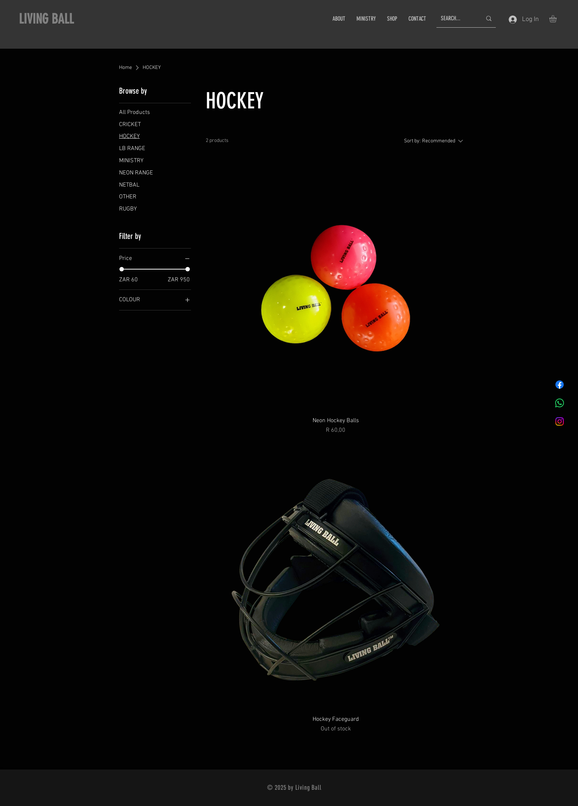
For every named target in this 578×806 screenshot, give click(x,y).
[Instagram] (559, 421)
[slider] (121, 269)
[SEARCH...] (456, 18)
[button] (557, 18)
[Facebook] (559, 384)
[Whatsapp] (559, 403)
